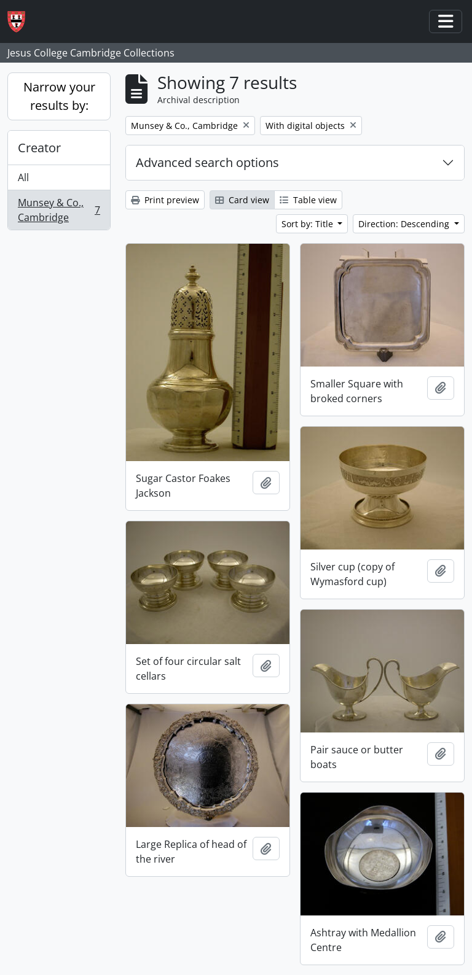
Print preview (165, 200)
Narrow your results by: (59, 96)
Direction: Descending (405, 224)
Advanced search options (207, 162)
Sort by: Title (308, 224)
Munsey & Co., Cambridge (58, 210)
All (23, 177)
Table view (308, 200)
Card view (242, 200)
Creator (39, 147)
